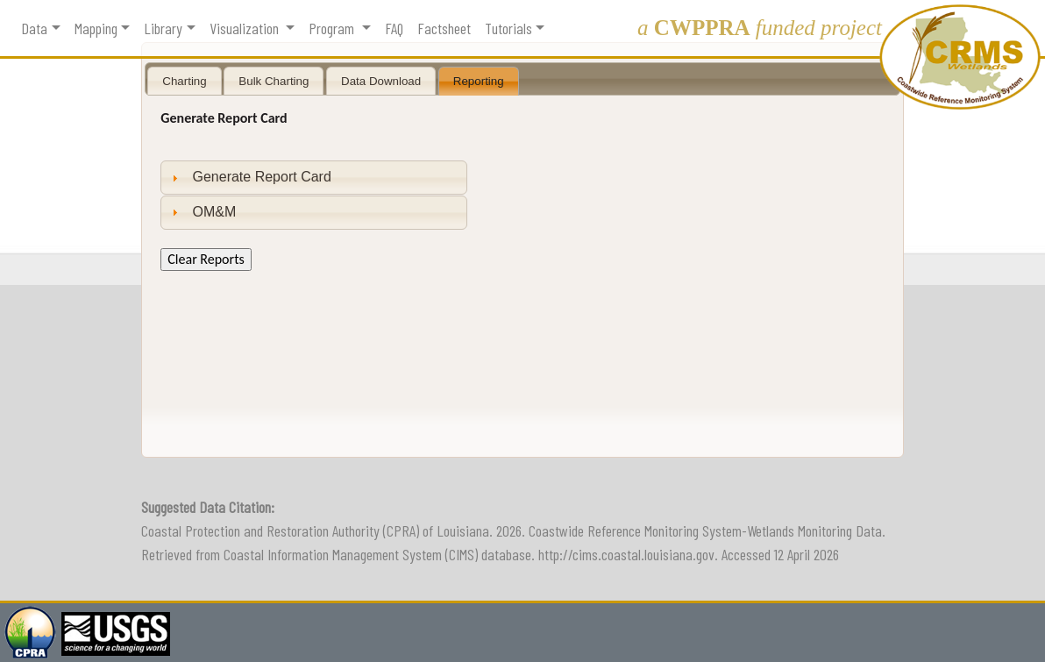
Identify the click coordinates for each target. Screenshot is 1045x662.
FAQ (394, 28)
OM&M (215, 211)
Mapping (96, 28)
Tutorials (508, 28)
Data (34, 28)
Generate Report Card (262, 176)
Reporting (478, 81)
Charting (184, 81)
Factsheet (444, 28)
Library (163, 28)
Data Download (381, 81)
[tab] (313, 177)
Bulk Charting (273, 81)
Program (333, 28)
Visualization (246, 28)
